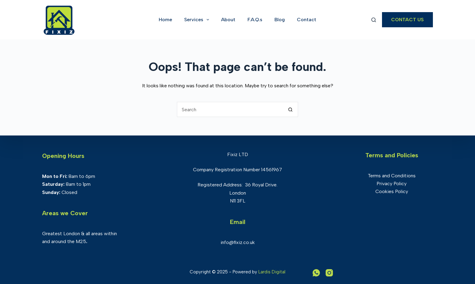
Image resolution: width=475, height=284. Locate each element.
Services (197, 19)
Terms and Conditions (392, 176)
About (228, 19)
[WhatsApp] (316, 272)
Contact (306, 19)
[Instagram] (329, 272)
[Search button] (290, 109)
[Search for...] (230, 109)
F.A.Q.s (254, 19)
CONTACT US (407, 19)
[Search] (373, 20)
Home (165, 19)
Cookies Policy (391, 191)
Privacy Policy (392, 183)
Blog (279, 19)
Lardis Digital (271, 272)
